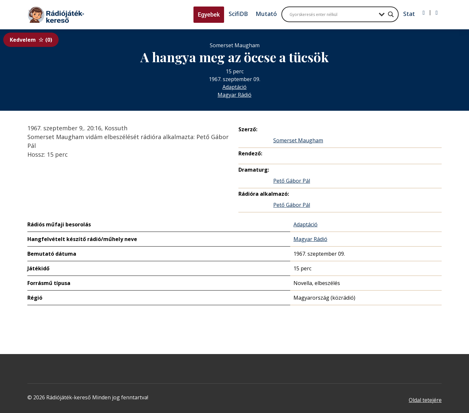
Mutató (266, 14)
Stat (409, 14)
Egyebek (209, 14)
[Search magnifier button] (390, 14)
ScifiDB (238, 14)
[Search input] (333, 14)
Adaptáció (234, 87)
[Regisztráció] (436, 13)
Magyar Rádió (234, 94)
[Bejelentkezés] (423, 13)
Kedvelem (31, 40)
